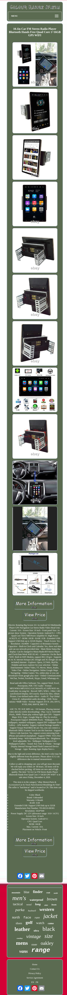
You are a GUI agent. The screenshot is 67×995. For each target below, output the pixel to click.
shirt (46, 905)
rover (34, 944)
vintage (33, 936)
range (40, 950)
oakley (47, 943)
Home (34, 964)
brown (52, 899)
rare (37, 917)
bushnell (32, 910)
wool (28, 904)
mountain (16, 892)
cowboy (20, 938)
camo (51, 923)
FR (37, 982)
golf (29, 922)
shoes (19, 923)
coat (48, 892)
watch (40, 923)
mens (22, 943)
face (27, 917)
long (38, 904)
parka (19, 910)
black (49, 929)
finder (38, 892)
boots (53, 904)
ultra (36, 930)
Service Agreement (35, 978)
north (16, 917)
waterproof (36, 899)
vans (23, 951)
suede (56, 893)
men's (19, 898)
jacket (50, 916)
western (46, 909)
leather (22, 929)
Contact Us (35, 969)
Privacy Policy (34, 973)
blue (26, 892)
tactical (18, 904)
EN (32, 982)
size (48, 936)
